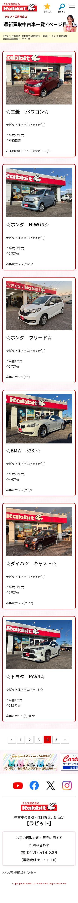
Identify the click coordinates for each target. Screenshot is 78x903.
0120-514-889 (42, 852)
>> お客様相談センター (19, 872)
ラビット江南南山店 (59, 36)
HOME (5, 36)
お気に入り (47, 12)
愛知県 (45, 36)
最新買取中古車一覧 (10, 38)
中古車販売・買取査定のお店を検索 (25, 36)
